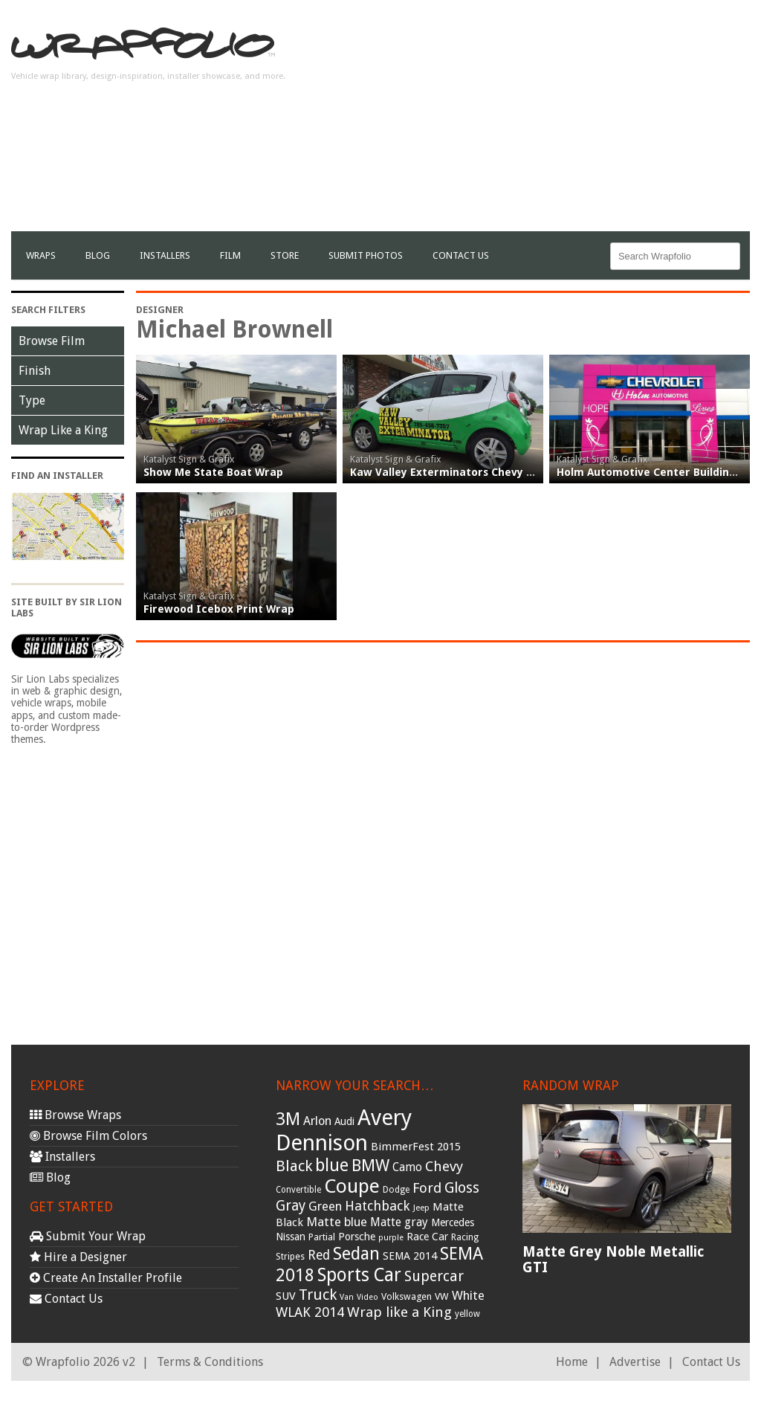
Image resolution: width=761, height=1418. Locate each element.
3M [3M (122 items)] (288, 1119)
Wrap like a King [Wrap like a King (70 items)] (399, 1312)
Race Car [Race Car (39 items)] (427, 1237)
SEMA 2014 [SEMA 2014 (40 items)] (410, 1256)
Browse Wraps (75, 1115)
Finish (35, 371)
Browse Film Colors (88, 1136)
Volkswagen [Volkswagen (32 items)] (406, 1296)
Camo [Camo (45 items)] (407, 1167)
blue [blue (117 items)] (332, 1165)
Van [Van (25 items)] (347, 1297)
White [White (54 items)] (468, 1295)
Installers (165, 255)
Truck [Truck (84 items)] (318, 1294)
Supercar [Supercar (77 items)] (434, 1276)
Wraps (41, 255)
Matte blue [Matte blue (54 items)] (336, 1221)
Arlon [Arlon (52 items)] (317, 1121)
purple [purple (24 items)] (391, 1238)
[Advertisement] (576, 127)
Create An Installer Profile (106, 1278)
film (230, 255)
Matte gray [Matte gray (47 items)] (399, 1222)
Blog (97, 255)
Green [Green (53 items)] (325, 1206)
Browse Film (52, 341)
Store (285, 255)
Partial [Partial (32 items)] (321, 1237)
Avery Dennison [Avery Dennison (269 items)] (344, 1130)
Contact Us (461, 255)
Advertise (635, 1362)
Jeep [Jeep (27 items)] (421, 1207)
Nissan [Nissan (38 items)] (290, 1237)
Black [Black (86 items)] (294, 1166)
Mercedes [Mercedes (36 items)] (452, 1222)
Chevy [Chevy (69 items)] (444, 1166)
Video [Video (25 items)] (367, 1297)
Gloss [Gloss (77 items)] (461, 1187)
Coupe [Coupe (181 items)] (352, 1186)
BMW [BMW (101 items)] (370, 1165)
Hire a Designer (78, 1257)
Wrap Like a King (63, 430)
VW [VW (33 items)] (442, 1296)
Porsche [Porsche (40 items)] (356, 1237)
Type (32, 400)
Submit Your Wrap (88, 1236)
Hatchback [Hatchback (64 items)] (377, 1206)
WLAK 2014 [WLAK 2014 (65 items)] (310, 1312)
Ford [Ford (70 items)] (426, 1187)
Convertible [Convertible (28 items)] (298, 1190)
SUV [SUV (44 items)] (286, 1296)
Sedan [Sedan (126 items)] (356, 1253)
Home (572, 1362)
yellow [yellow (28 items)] (467, 1314)
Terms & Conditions (210, 1362)
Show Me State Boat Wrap (213, 472)
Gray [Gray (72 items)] (290, 1205)
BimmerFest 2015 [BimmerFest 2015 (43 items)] (416, 1146)
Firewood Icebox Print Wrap (218, 609)
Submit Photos (365, 255)
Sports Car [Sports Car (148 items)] (359, 1275)
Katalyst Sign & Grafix (188, 459)
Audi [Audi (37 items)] (344, 1121)
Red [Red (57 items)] (319, 1255)
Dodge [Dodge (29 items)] (396, 1190)
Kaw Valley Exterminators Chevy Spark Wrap (469, 472)
